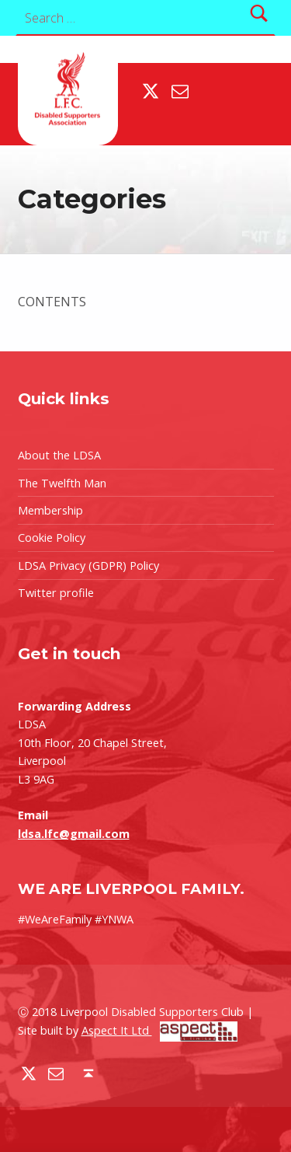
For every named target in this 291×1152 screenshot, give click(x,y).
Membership (50, 510)
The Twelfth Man (62, 483)
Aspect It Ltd (159, 1030)
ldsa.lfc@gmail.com (74, 833)
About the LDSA (59, 455)
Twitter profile (56, 592)
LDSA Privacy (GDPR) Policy (88, 565)
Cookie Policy (51, 537)
